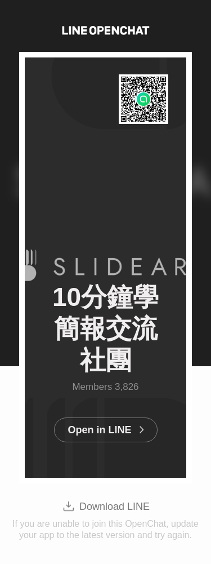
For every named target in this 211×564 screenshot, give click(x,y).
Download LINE (114, 506)
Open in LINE (99, 430)
